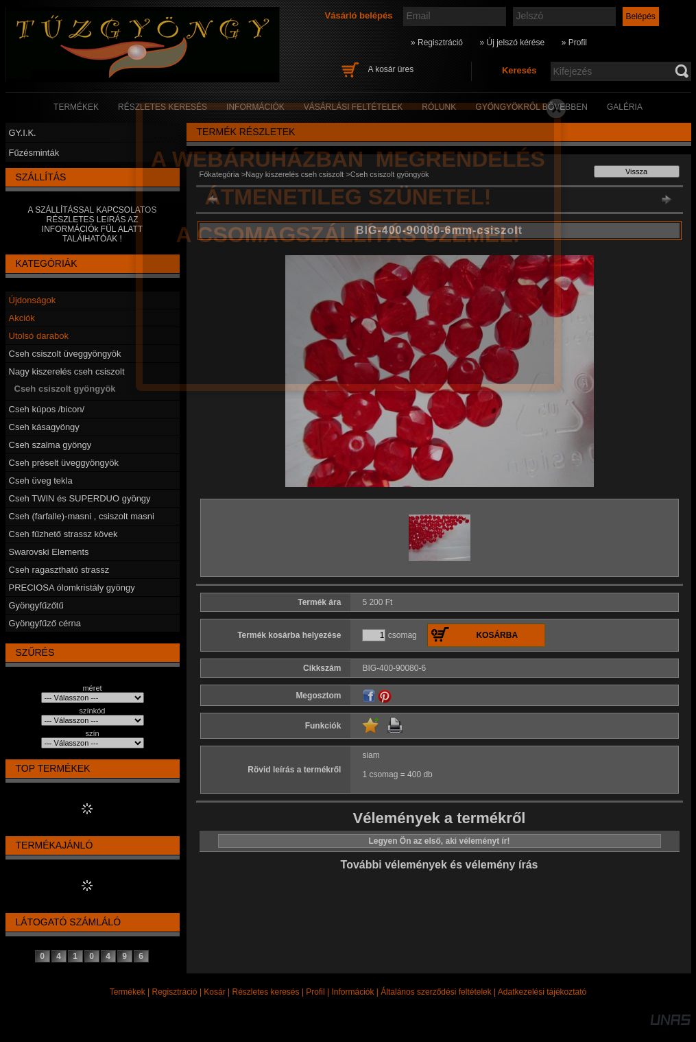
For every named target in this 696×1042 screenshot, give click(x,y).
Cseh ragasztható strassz (59, 570)
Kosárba (497, 635)
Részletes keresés (266, 992)
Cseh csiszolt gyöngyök (65, 388)
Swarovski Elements (49, 552)
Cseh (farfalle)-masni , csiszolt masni (81, 516)
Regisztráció (174, 992)
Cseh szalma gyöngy (50, 445)
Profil (315, 992)
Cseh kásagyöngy (44, 427)
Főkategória (219, 174)
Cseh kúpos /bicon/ (47, 409)
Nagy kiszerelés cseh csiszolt (67, 371)
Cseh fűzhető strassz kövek (63, 534)
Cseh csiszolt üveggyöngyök (65, 353)
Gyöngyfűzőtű (36, 605)
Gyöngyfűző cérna (45, 623)
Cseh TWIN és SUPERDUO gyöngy (80, 498)
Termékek (127, 992)
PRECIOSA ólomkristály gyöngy (72, 587)
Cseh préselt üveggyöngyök (64, 463)
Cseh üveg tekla (41, 480)
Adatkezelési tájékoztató (542, 992)
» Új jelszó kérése (511, 42)
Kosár (214, 992)
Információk (352, 992)
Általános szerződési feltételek (436, 992)
